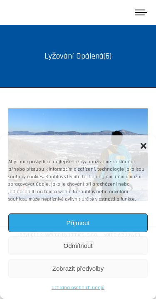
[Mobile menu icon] (141, 12)
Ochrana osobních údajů (78, 287)
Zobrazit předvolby (78, 268)
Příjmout (78, 222)
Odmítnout (77, 245)
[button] (143, 146)
